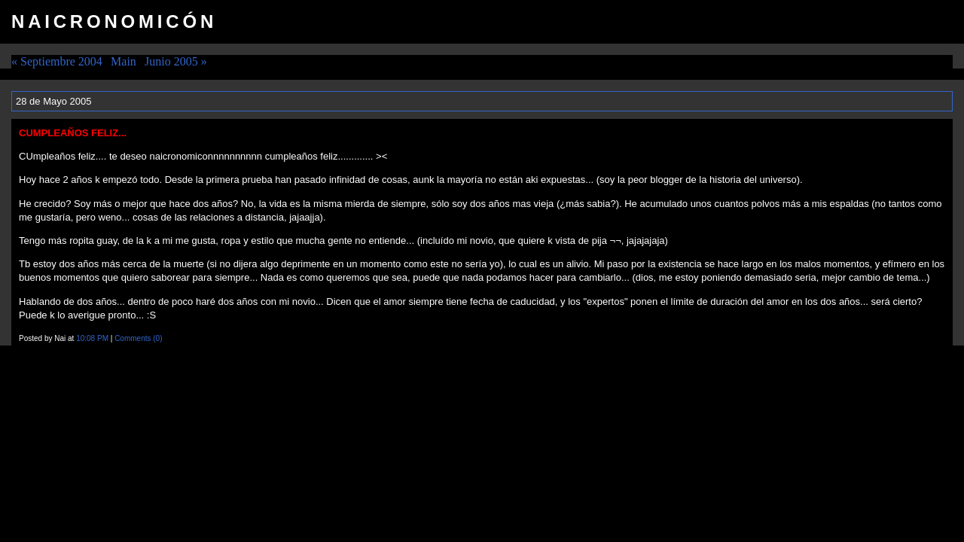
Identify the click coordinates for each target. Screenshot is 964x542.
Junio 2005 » (176, 61)
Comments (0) (138, 338)
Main (123, 61)
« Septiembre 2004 (56, 61)
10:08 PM (92, 338)
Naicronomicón (114, 21)
